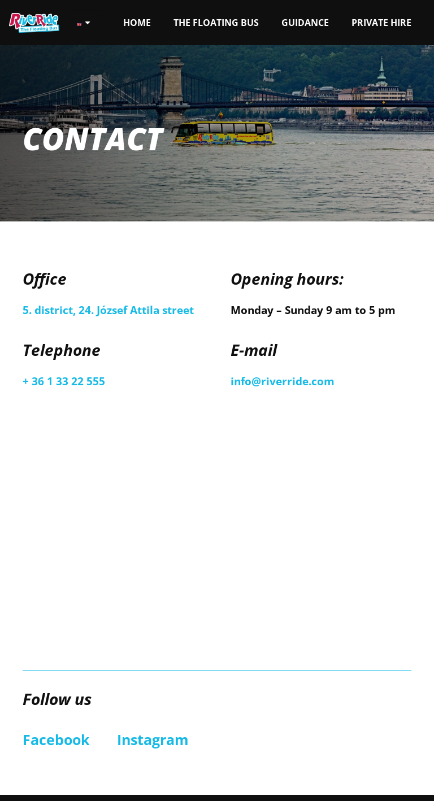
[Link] (34, 23)
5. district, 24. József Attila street (108, 310)
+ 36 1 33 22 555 (64, 381)
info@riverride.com (283, 381)
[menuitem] (84, 23)
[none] (84, 23)
